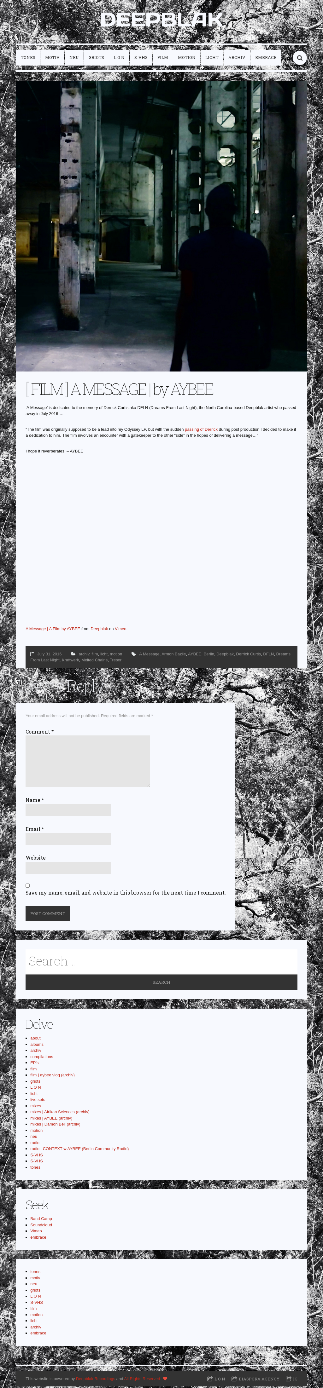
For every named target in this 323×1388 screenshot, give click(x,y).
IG (295, 1380)
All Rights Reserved (142, 1380)
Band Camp (41, 1220)
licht (212, 59)
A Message (149, 655)
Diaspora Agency (259, 1380)
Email (35, 830)
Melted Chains (94, 661)
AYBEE (194, 655)
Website (36, 859)
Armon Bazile (174, 655)
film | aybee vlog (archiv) (52, 1076)
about (35, 1039)
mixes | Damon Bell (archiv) (55, 1125)
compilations (41, 1058)
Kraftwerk (70, 661)
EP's (34, 1064)
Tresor (115, 661)
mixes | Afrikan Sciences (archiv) (60, 1113)
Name (35, 801)
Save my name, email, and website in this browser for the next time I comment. (126, 894)
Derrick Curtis (248, 655)
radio (34, 1144)
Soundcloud (41, 1226)
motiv (52, 59)
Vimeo (120, 630)
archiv (236, 59)
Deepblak (99, 630)
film (162, 59)
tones (28, 59)
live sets (37, 1101)
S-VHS (141, 59)
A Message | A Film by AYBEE (53, 630)
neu (74, 59)
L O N (119, 59)
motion (187, 59)
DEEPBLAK (161, 20)
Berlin (209, 655)
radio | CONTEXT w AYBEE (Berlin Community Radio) (79, 1150)
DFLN (268, 655)
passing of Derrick (201, 430)
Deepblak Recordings (95, 1380)
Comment (40, 733)
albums (37, 1045)
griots (96, 59)
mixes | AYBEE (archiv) (51, 1119)
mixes (35, 1107)
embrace (266, 59)
